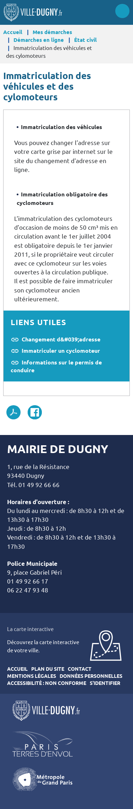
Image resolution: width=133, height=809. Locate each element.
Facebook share (35, 412)
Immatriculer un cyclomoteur (61, 350)
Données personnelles (91, 676)
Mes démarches (52, 32)
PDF (13, 412)
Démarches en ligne (38, 40)
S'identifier (105, 683)
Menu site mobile (122, 11)
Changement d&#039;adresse (61, 339)
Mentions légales (31, 676)
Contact (80, 669)
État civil (85, 40)
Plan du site (47, 669)
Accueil (12, 32)
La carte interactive (30, 629)
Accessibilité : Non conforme (46, 683)
